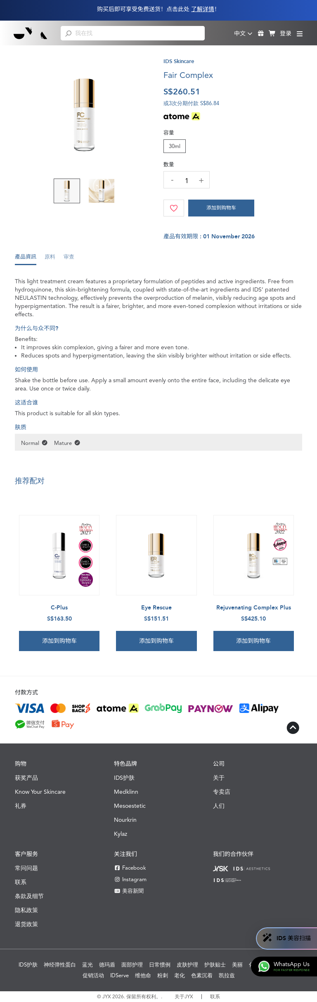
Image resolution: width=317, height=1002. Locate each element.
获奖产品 (26, 777)
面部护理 (132, 965)
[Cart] (221, 208)
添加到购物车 (221, 208)
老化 (179, 975)
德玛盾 (107, 965)
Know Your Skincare (40, 791)
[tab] (25, 259)
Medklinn (126, 791)
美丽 (237, 965)
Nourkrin (125, 819)
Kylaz (120, 833)
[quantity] (186, 180)
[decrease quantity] (172, 179)
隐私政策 (26, 910)
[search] (68, 33)
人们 (219, 805)
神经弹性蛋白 (60, 965)
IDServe (119, 975)
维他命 (143, 975)
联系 (20, 882)
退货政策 (26, 924)
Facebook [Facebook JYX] (130, 868)
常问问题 (26, 868)
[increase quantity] (201, 180)
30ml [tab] (174, 146)
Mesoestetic (130, 805)
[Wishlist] (173, 208)
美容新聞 (129, 891)
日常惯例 (159, 965)
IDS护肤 (124, 777)
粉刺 (162, 975)
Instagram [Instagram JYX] (130, 879)
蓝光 (87, 965)
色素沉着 (202, 975)
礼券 (20, 805)
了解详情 (202, 9)
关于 (219, 777)
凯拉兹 (227, 975)
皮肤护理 (187, 965)
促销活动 (93, 975)
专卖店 (221, 791)
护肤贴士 (215, 965)
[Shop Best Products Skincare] (30, 33)
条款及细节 (29, 896)
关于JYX (184, 997)
